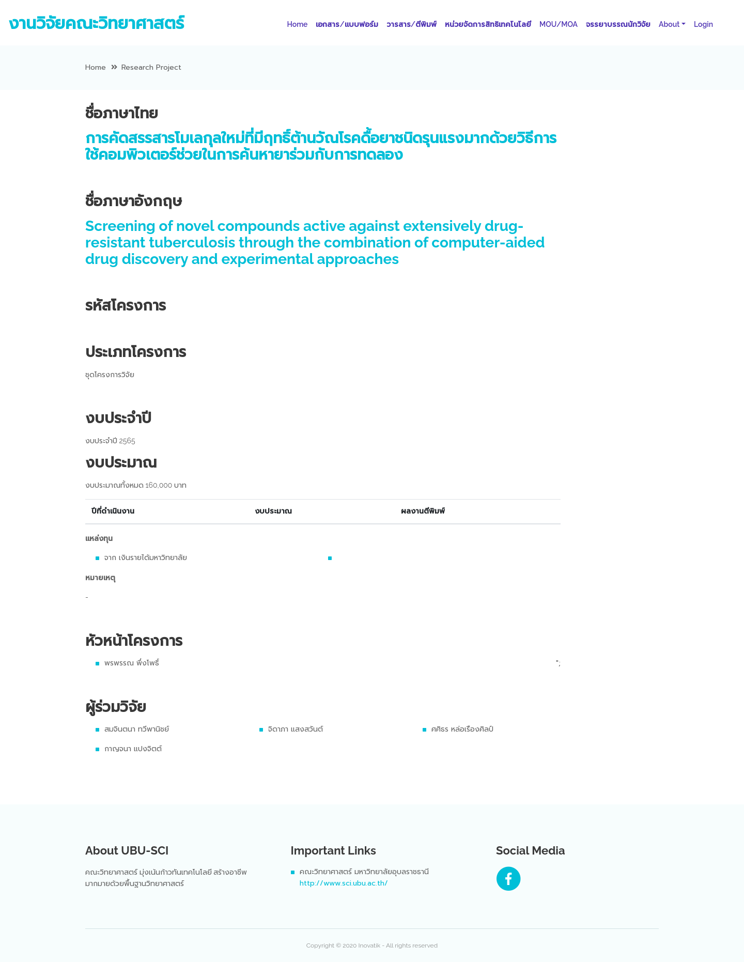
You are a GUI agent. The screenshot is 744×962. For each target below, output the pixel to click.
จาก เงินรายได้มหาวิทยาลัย (145, 557)
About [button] (669, 24)
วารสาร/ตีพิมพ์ (411, 24)
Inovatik (369, 945)
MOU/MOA (558, 24)
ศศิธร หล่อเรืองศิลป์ (462, 729)
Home (299, 24)
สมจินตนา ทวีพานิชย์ (136, 729)
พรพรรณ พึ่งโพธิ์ (131, 663)
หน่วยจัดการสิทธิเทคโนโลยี (488, 24)
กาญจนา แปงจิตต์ (133, 748)
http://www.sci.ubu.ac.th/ (344, 883)
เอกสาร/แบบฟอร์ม (347, 24)
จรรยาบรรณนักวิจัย (618, 24)
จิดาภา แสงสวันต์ (295, 729)
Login (703, 24)
